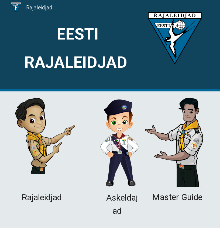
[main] (77, 45)
